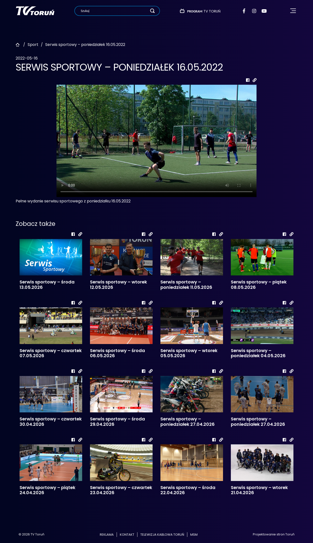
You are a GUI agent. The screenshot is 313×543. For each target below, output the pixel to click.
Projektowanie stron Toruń (273, 534)
